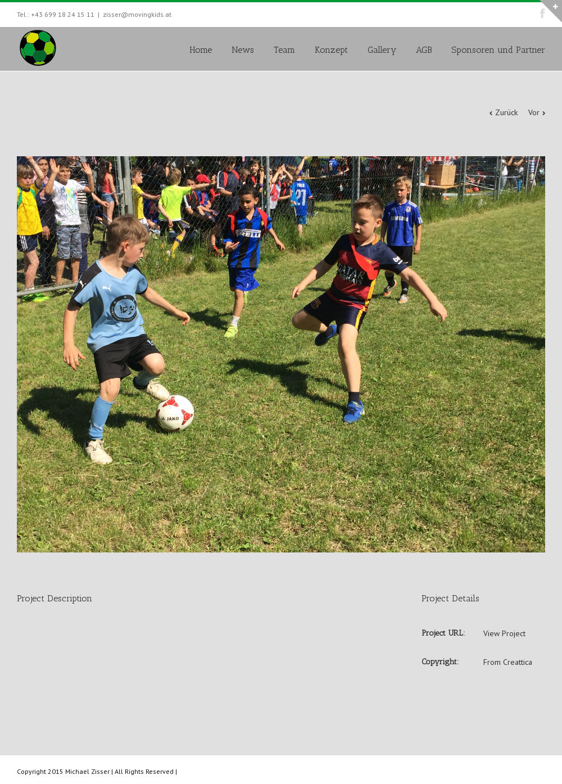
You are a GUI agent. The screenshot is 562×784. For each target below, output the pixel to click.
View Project (504, 633)
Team (284, 49)
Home (200, 49)
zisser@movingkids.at (137, 14)
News (243, 49)
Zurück (506, 112)
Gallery (382, 49)
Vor (534, 112)
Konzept (331, 49)
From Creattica (507, 662)
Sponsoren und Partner (498, 49)
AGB (424, 49)
